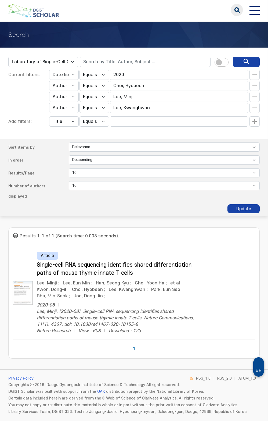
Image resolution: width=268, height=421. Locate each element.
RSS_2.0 (224, 378)
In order (15, 160)
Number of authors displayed (26, 191)
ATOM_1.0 (247, 378)
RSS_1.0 (203, 378)
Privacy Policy (21, 378)
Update (243, 208)
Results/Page (21, 173)
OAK (101, 391)
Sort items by (21, 147)
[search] (246, 62)
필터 (258, 371)
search (237, 10)
